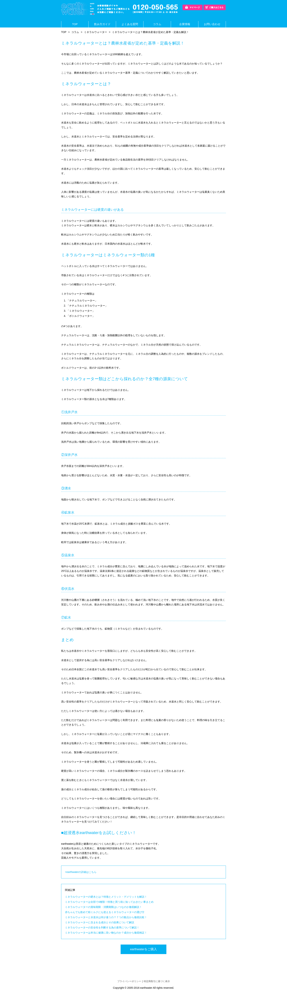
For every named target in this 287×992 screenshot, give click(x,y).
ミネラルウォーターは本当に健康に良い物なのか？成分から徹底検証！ (106, 932)
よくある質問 (129, 24)
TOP (75, 24)
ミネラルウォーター (95, 32)
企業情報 (185, 24)
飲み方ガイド (102, 24)
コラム (157, 24)
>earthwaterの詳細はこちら (80, 872)
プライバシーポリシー (128, 982)
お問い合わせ (212, 24)
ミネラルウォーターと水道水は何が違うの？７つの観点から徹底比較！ (106, 917)
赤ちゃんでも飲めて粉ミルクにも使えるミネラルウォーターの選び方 (104, 912)
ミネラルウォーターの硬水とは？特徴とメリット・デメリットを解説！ (106, 896)
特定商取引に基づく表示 (158, 982)
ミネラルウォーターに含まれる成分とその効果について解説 (99, 922)
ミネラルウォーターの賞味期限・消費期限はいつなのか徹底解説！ (103, 907)
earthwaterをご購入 (143, 950)
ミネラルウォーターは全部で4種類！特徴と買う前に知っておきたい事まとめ (109, 902)
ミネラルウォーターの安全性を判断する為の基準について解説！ (102, 927)
